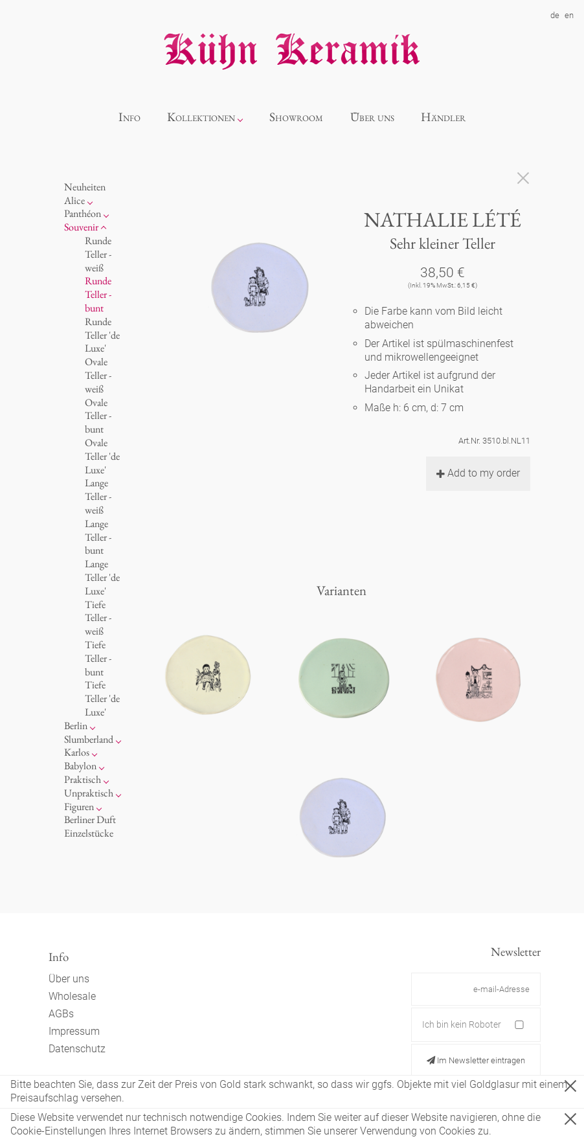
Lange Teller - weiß (98, 496)
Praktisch (82, 779)
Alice (74, 200)
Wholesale (72, 996)
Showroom (296, 117)
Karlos (76, 752)
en (569, 15)
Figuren (79, 806)
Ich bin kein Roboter (461, 1024)
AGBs (61, 1014)
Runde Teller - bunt (98, 294)
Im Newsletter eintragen (476, 1060)
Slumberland (88, 739)
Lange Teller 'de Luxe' (102, 577)
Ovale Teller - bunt (98, 416)
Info (129, 117)
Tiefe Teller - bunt (98, 658)
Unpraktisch (88, 793)
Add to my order (478, 473)
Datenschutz (77, 1049)
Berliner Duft (90, 819)
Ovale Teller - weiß (98, 375)
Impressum (74, 1031)
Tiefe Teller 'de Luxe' (102, 698)
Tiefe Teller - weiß (98, 618)
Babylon (80, 766)
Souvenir (81, 227)
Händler (443, 117)
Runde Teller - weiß (98, 254)
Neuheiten (85, 187)
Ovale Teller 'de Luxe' (102, 456)
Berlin (75, 725)
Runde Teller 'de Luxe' (102, 335)
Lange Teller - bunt (98, 537)
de (554, 15)
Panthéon (82, 213)
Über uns (372, 117)
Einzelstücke (88, 833)
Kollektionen (201, 117)
